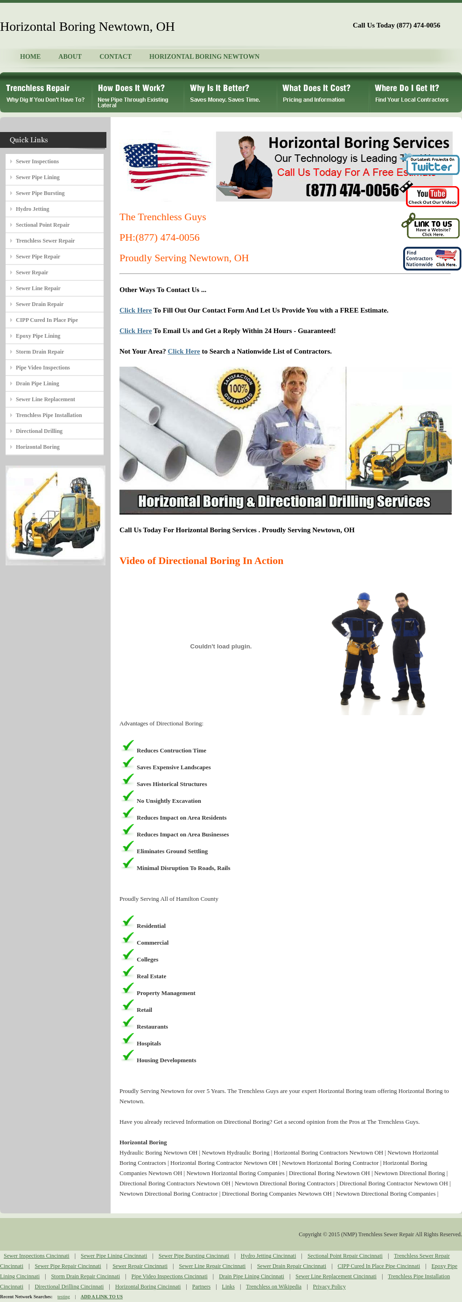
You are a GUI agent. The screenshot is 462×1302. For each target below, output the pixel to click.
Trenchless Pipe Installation (49, 415)
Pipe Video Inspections (43, 367)
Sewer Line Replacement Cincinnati (336, 1276)
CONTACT (115, 56)
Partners (201, 1286)
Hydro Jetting (32, 209)
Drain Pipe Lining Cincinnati (251, 1276)
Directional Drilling (39, 431)
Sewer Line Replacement (45, 399)
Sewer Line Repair (38, 288)
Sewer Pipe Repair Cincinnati (68, 1266)
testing (63, 1296)
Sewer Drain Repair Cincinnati (291, 1266)
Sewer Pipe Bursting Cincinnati (194, 1256)
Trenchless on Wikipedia (273, 1286)
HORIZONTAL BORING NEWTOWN (204, 56)
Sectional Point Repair (43, 225)
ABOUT (70, 56)
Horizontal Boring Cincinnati (148, 1286)
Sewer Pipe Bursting (40, 193)
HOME (30, 56)
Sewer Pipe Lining (38, 177)
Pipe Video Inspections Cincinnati (169, 1276)
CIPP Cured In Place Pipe (47, 320)
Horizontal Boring (38, 447)
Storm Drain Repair (40, 351)
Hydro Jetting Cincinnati (268, 1256)
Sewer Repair (32, 272)
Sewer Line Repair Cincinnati (212, 1266)
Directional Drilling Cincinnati (69, 1286)
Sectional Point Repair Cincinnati (345, 1256)
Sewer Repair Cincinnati (140, 1266)
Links (228, 1286)
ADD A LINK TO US (102, 1296)
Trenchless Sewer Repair (45, 240)
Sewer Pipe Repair (38, 256)
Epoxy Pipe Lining (38, 336)
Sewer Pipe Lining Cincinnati (114, 1256)
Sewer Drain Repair (39, 304)
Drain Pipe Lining (37, 383)
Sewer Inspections (37, 161)
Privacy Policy (329, 1286)
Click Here (135, 310)
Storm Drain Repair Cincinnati (85, 1276)
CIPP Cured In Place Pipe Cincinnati (379, 1266)
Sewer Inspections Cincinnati (37, 1256)
